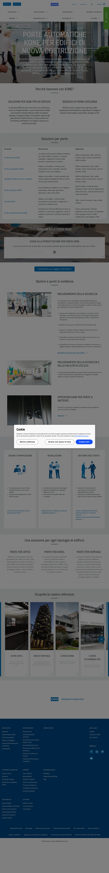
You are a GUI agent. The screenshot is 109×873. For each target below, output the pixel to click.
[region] (54, 436)
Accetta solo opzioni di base (59, 442)
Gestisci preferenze (27, 442)
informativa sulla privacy (81, 436)
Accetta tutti (84, 442)
